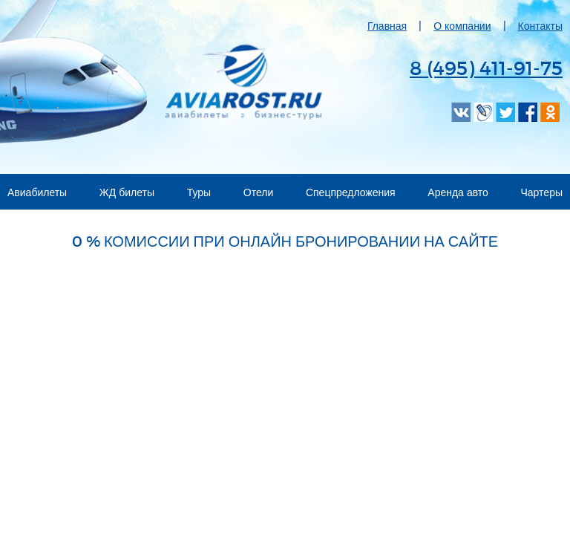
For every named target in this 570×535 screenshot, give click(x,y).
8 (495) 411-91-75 (486, 67)
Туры (199, 192)
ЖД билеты (126, 192)
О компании (462, 25)
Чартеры (542, 192)
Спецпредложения (351, 192)
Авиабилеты (37, 192)
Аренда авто (458, 192)
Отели (258, 192)
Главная (387, 25)
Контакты (540, 25)
